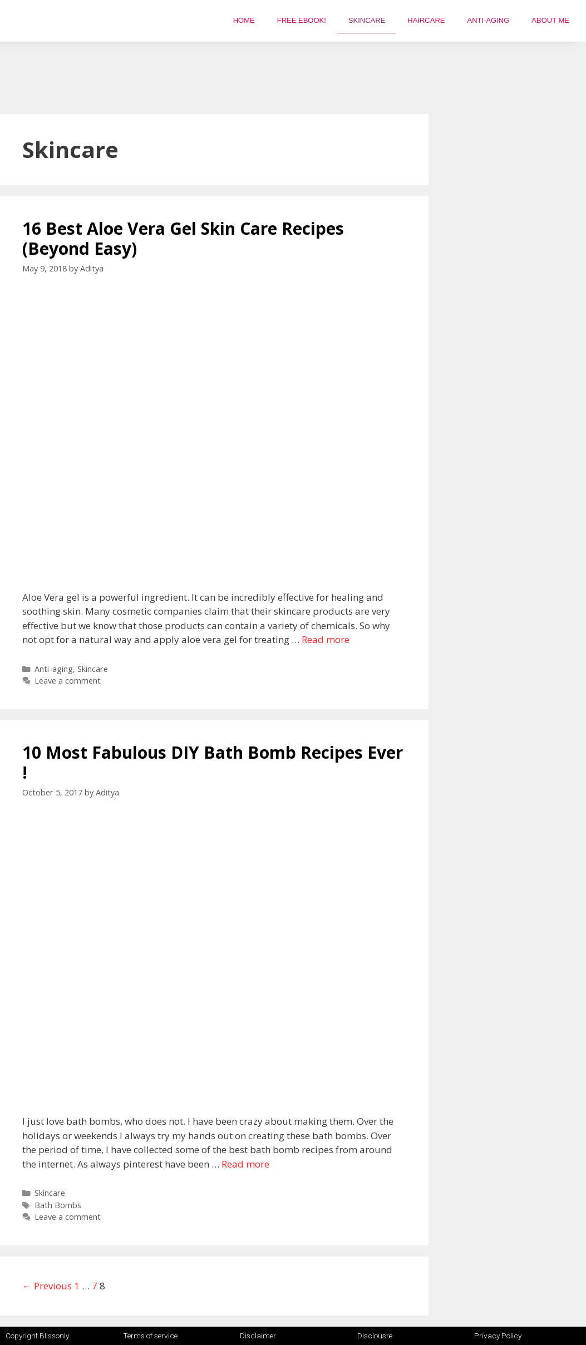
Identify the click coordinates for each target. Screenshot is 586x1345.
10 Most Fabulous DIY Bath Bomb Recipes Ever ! (212, 762)
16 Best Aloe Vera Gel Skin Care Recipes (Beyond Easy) (183, 238)
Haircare (426, 20)
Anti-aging (488, 20)
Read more (325, 639)
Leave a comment (68, 680)
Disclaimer (258, 1335)
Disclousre (374, 1335)
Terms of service (150, 1335)
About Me (550, 20)
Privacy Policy (497, 1335)
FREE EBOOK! (301, 20)
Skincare (366, 20)
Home (244, 20)
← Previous (47, 1285)
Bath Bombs (58, 1205)
